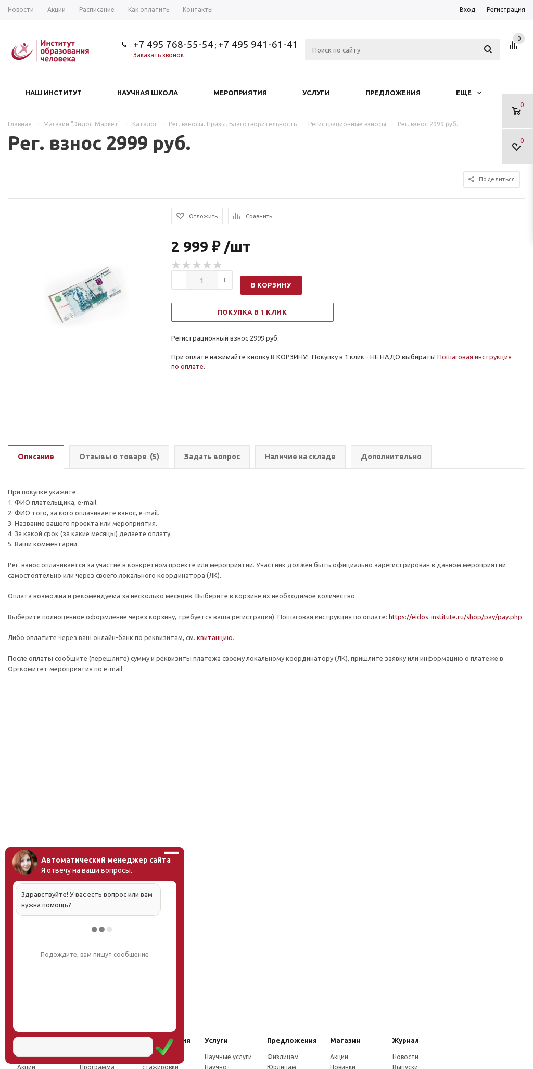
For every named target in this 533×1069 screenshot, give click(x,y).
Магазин (345, 1040)
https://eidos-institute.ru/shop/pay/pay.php (455, 616)
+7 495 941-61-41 (258, 44)
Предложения (393, 92)
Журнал (405, 1040)
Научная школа (147, 92)
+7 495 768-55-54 (173, 44)
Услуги (316, 92)
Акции (339, 1056)
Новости (405, 1056)
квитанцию (215, 637)
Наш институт (54, 92)
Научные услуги (228, 1056)
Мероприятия (240, 92)
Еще (468, 92)
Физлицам (283, 1056)
